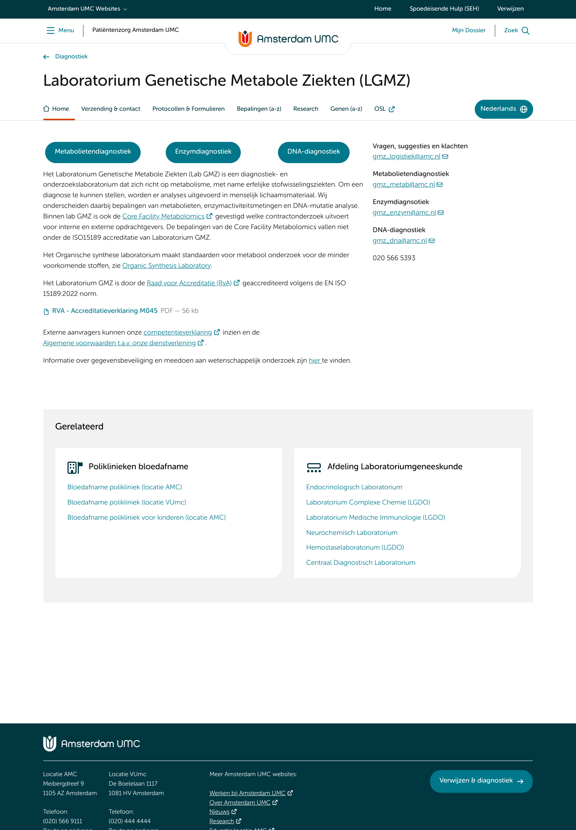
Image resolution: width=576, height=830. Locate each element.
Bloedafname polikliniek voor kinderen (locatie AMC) (146, 518)
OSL (380, 109)
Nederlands (498, 108)
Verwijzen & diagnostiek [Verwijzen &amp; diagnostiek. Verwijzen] (476, 781)
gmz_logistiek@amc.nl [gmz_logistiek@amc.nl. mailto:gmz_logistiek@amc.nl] (407, 157)
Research (306, 109)
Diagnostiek (71, 57)
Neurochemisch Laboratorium (352, 533)
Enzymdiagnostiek (203, 152)
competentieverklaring (178, 333)
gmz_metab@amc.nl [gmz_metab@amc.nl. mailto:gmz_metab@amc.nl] (404, 185)
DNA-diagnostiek (313, 152)
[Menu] (58, 31)
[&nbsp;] (321, 361)
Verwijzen (510, 9)
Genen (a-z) (346, 109)
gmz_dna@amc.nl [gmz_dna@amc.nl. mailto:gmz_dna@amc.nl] (400, 241)
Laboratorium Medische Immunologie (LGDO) (375, 518)
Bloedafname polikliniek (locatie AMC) (124, 487)
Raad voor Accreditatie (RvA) (189, 283)
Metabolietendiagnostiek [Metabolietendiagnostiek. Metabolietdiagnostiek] (93, 152)
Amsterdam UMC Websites (84, 9)
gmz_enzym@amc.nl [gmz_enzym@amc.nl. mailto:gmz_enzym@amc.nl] (404, 213)
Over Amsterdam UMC (239, 803)
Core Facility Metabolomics (163, 217)
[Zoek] (518, 31)
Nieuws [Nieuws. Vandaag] (219, 812)
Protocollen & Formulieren (188, 109)
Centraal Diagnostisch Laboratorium (361, 563)
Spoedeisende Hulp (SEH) (444, 9)
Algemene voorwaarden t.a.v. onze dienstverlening (119, 343)
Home (382, 9)
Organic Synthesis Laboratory (166, 266)
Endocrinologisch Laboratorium (354, 487)
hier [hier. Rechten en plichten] (314, 361)
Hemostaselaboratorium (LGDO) (355, 548)
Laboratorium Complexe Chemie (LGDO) (368, 503)
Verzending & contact (110, 109)
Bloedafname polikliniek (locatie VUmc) (126, 503)
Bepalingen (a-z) (259, 109)
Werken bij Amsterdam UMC (247, 794)
